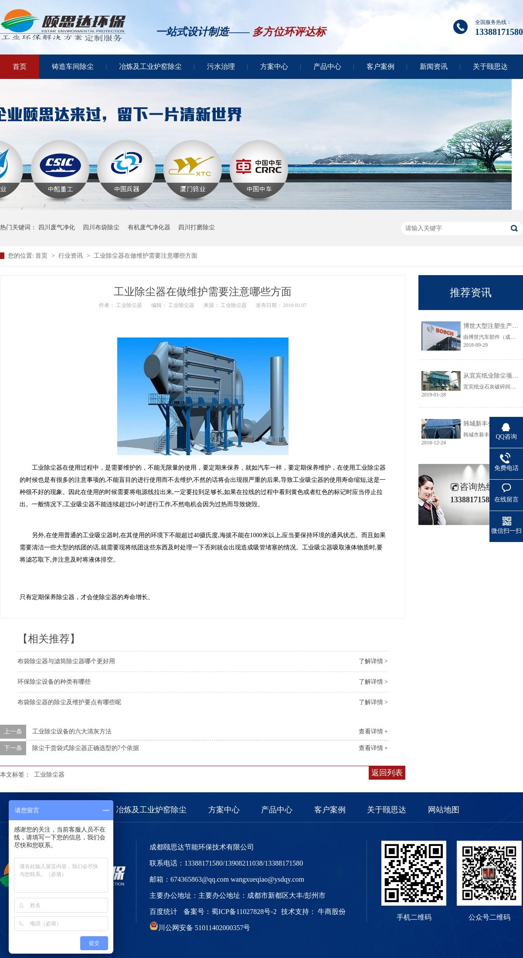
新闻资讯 (434, 66)
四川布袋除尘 (101, 227)
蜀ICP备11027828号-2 (244, 911)
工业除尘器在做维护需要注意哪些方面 (145, 255)
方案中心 (274, 66)
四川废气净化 (56, 227)
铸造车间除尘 (73, 66)
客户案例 (380, 66)
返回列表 (387, 772)
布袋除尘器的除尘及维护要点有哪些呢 (69, 702)
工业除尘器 (49, 774)
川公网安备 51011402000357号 (199, 927)
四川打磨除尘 (196, 227)
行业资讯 (71, 255)
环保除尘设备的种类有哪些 (54, 681)
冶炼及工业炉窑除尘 (150, 66)
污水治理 (221, 66)
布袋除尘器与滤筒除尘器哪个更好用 (66, 661)
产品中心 (327, 66)
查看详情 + (373, 731)
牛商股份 (332, 911)
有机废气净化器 (149, 227)
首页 (20, 66)
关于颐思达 (490, 66)
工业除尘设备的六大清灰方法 (72, 731)
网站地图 (443, 809)
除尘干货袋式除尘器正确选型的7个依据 (85, 748)
